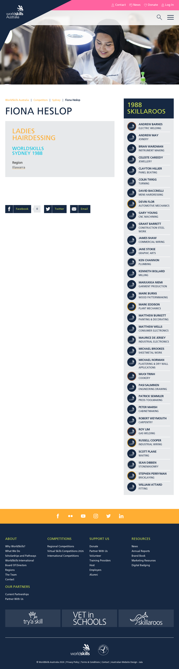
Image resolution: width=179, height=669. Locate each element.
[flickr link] (70, 516)
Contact (118, 5)
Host (92, 565)
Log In (167, 5)
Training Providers (100, 560)
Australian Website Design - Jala (127, 662)
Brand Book (138, 556)
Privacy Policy (72, 662)
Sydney (56, 100)
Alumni (94, 575)
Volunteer (95, 556)
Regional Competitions (60, 546)
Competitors (41, 100)
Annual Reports (141, 551)
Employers (95, 570)
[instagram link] (96, 516)
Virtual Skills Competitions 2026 (65, 551)
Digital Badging (141, 565)
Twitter (59, 209)
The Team (11, 575)
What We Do (12, 551)
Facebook (22, 209)
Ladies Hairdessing (34, 135)
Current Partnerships (17, 594)
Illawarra (18, 167)
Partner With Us (99, 551)
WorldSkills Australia (17, 100)
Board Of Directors (15, 565)
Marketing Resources (144, 560)
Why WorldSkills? (15, 546)
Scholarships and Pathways (20, 556)
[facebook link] (58, 516)
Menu (170, 17)
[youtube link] (83, 516)
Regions (10, 570)
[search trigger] (159, 18)
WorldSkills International (19, 560)
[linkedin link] (121, 516)
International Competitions (63, 556)
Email (84, 209)
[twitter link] (108, 516)
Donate (151, 5)
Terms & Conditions (90, 662)
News (135, 5)
